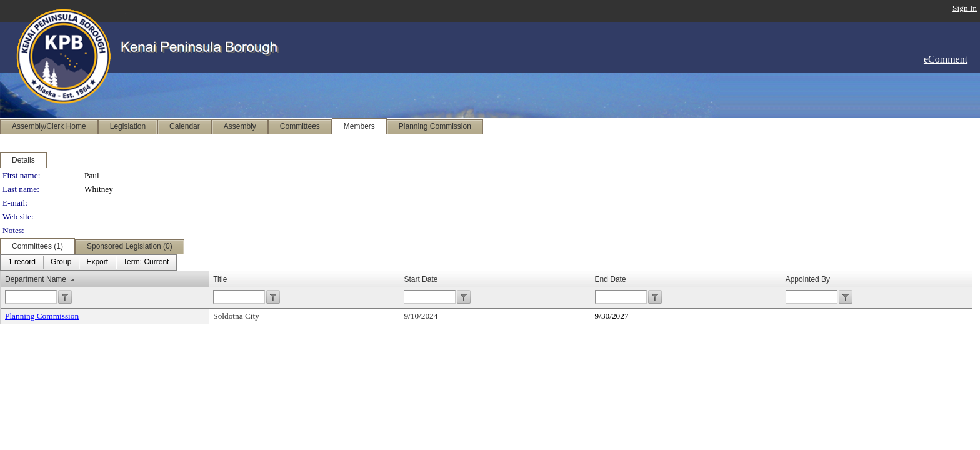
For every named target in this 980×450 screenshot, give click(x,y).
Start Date (421, 279)
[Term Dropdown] (146, 262)
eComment (946, 59)
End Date (610, 279)
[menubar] (88, 262)
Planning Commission (42, 316)
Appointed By (808, 279)
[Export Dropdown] (97, 262)
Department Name (35, 279)
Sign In (964, 7)
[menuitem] (22, 262)
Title (220, 279)
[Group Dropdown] (61, 262)
